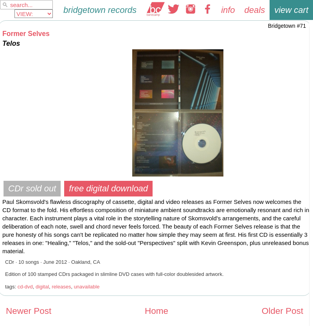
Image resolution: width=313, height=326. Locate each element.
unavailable (87, 287)
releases (61, 287)
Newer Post (28, 311)
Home (156, 311)
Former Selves (26, 34)
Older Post (282, 311)
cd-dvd (25, 287)
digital (42, 287)
